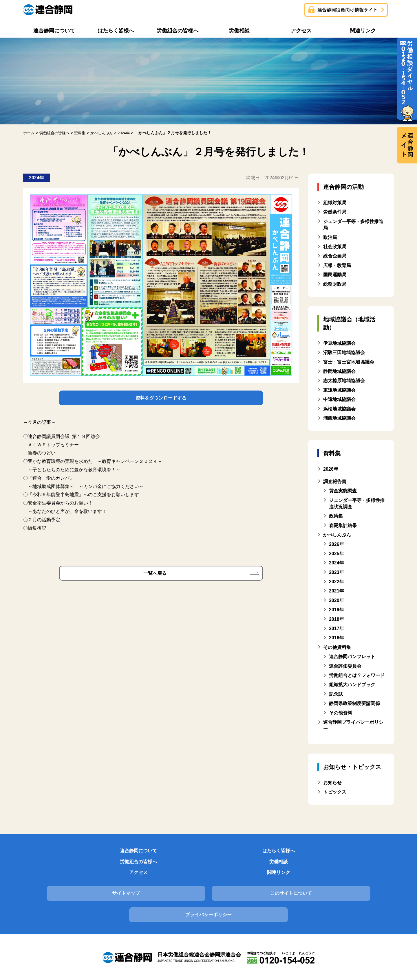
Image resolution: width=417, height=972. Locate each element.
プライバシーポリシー (335, 877)
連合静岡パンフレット (352, 656)
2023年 (336, 572)
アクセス (303, 852)
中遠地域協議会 (339, 399)
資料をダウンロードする (161, 399)
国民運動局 (334, 274)
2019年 (336, 609)
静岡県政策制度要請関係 (354, 703)
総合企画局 (334, 255)
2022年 (336, 581)
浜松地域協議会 (339, 408)
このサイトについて (208, 877)
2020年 (336, 600)
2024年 (336, 562)
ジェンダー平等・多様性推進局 (353, 224)
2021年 (336, 590)
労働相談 (240, 852)
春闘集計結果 (343, 525)
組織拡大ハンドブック (352, 684)
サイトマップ (82, 877)
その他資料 (340, 712)
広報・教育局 (337, 265)
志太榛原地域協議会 (344, 380)
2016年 (336, 637)
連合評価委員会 (345, 666)
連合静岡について (50, 852)
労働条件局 (334, 211)
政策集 (336, 515)
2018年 (336, 619)
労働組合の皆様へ (177, 852)
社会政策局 (334, 246)
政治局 (330, 237)
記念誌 (336, 694)
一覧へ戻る (155, 577)
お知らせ (332, 782)
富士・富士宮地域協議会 (348, 362)
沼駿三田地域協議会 (344, 352)
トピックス (334, 791)
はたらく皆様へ (113, 852)
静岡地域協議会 (339, 371)
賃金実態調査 (343, 490)
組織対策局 (334, 202)
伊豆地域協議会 (339, 343)
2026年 (336, 544)
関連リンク (367, 852)
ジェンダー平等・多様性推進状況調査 (357, 503)
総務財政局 (334, 284)
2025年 (336, 553)
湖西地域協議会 (339, 418)
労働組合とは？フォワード (357, 675)
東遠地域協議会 (339, 390)
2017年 (336, 628)
